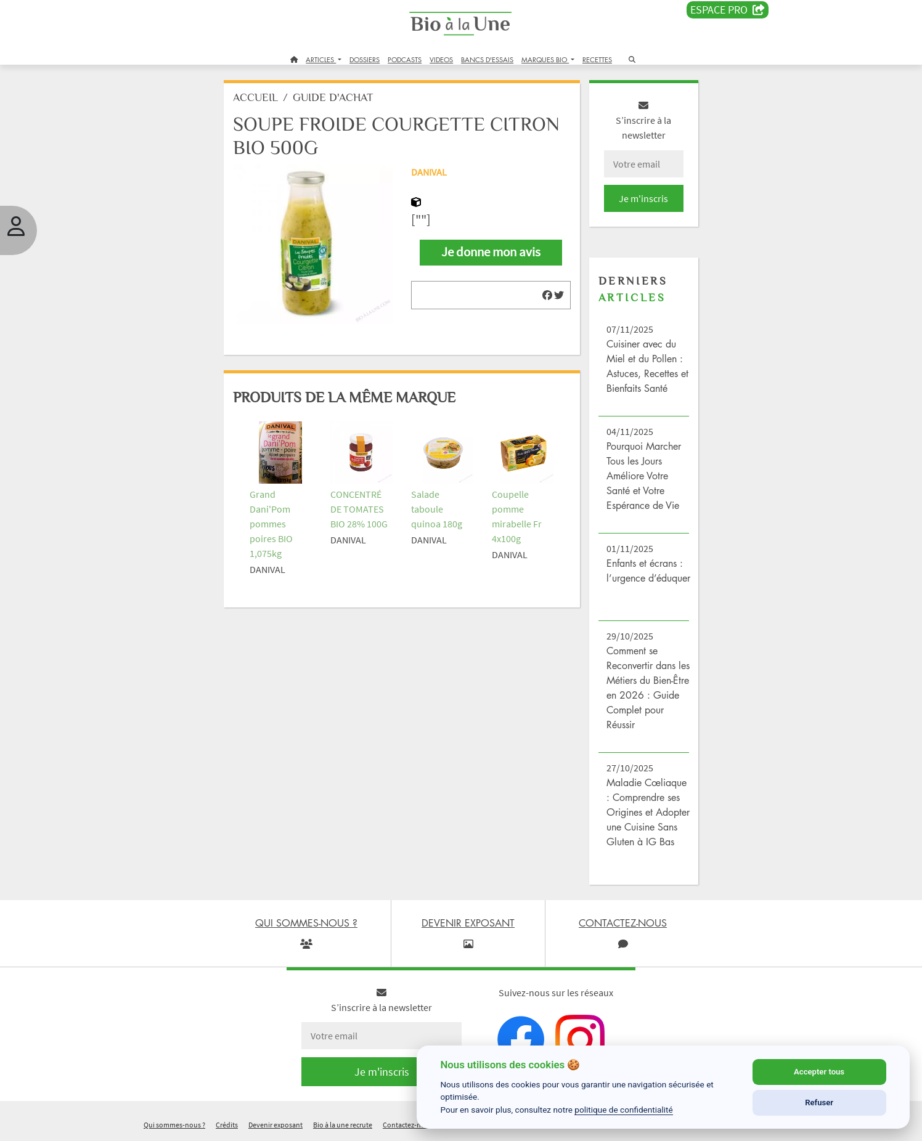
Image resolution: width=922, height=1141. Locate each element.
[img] (547, 295)
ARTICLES (321, 59)
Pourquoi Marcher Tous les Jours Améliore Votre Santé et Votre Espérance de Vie (643, 475)
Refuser (819, 1102)
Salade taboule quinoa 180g (436, 509)
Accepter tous (819, 1071)
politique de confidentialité (623, 1110)
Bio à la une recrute (342, 1124)
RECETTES (597, 59)
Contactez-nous (408, 1124)
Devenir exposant (275, 1124)
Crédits (227, 1124)
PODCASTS (405, 59)
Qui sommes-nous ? (174, 1124)
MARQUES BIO (545, 59)
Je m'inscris (643, 198)
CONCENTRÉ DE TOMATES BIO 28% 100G (359, 509)
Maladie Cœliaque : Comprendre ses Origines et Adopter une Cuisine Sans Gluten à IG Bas (648, 812)
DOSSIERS (364, 59)
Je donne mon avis (491, 252)
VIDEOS (441, 59)
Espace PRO (727, 10)
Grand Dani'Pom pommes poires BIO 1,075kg (271, 523)
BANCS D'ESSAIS (487, 59)
